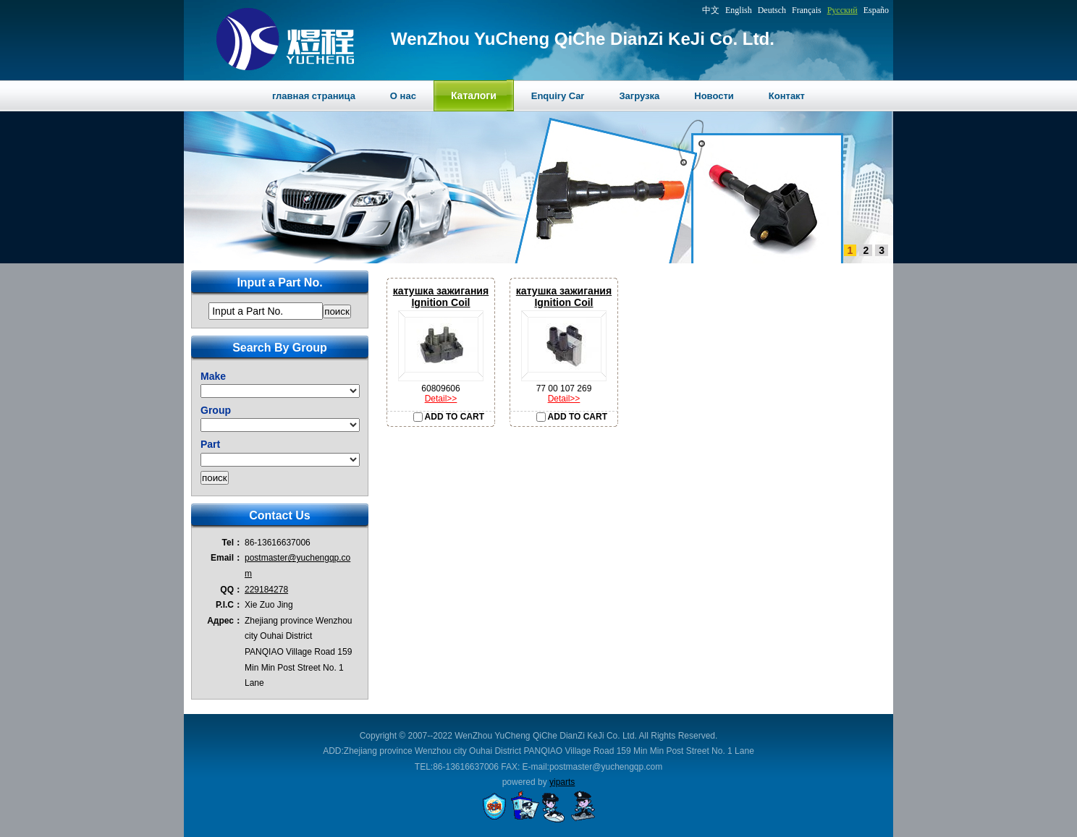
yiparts (562, 782)
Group (215, 410)
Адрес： (224, 621)
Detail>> (441, 399)
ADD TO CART (448, 417)
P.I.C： (229, 605)
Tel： (232, 543)
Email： (226, 558)
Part (210, 444)
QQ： (231, 590)
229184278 (266, 590)
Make (213, 376)
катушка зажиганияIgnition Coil (441, 296)
